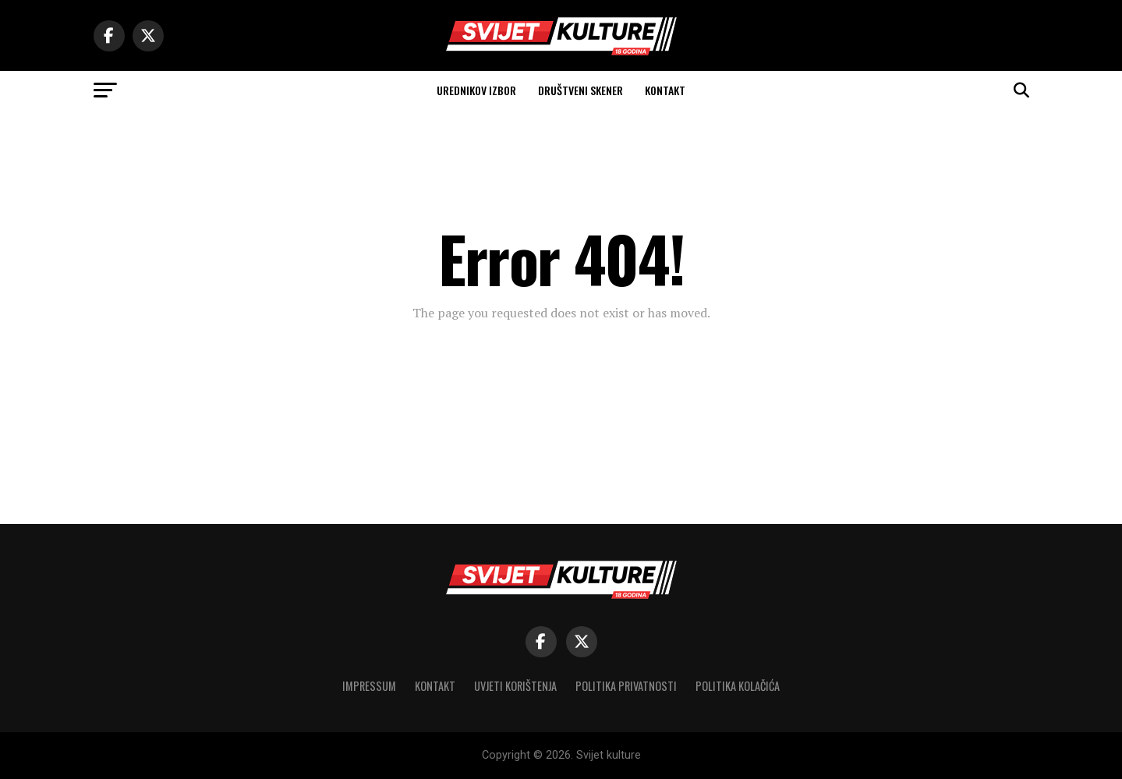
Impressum (369, 686)
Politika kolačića (737, 686)
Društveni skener (580, 90)
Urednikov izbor (476, 90)
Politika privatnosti (626, 686)
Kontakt (665, 90)
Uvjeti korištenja (515, 686)
